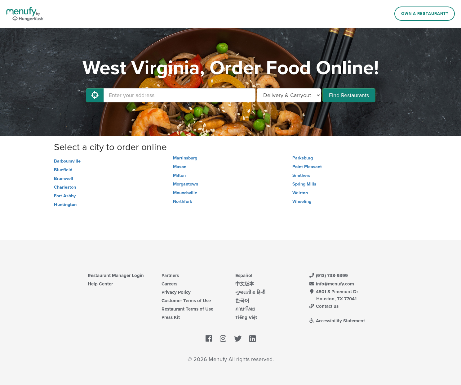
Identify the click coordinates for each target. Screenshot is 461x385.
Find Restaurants (349, 95)
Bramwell (63, 178)
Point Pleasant (307, 166)
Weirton (300, 192)
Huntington (65, 204)
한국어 (242, 300)
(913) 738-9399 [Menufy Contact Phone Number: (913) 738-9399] (328, 275)
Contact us (324, 306)
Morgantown (185, 184)
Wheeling (301, 201)
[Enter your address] (179, 95)
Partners (170, 275)
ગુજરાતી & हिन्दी (250, 292)
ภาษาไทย (245, 309)
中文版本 (244, 284)
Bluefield (63, 169)
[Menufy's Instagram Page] (223, 339)
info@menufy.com (331, 284)
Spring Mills (304, 184)
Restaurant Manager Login (116, 275)
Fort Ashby (65, 196)
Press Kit (171, 317)
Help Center (100, 284)
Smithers (301, 175)
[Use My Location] (95, 95)
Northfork (182, 201)
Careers (169, 284)
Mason (179, 166)
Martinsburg (185, 158)
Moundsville (185, 192)
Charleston (65, 187)
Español (243, 275)
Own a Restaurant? (424, 13)
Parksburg (302, 158)
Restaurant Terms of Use (187, 309)
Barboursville (67, 161)
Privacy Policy (176, 292)
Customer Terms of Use (186, 300)
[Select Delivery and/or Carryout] (289, 95)
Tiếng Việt (246, 317)
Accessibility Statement (337, 321)
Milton (179, 175)
